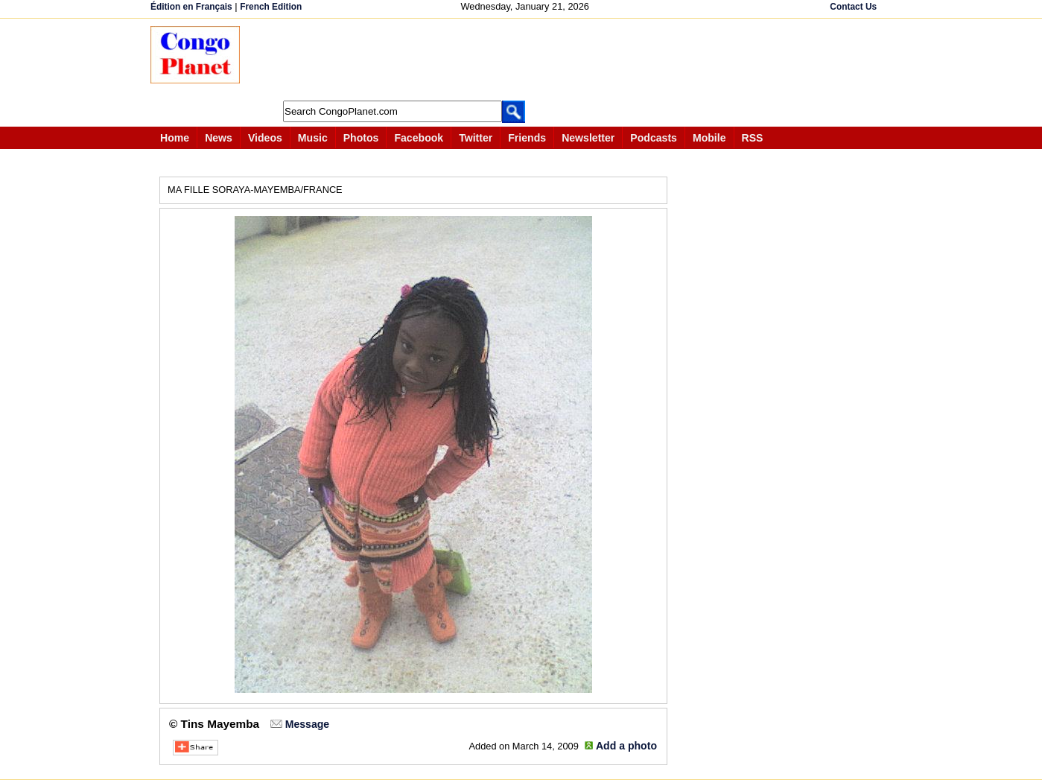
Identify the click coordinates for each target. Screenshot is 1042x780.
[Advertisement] (526, 59)
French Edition (271, 6)
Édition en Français (191, 6)
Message (307, 724)
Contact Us (853, 6)
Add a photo (626, 746)
